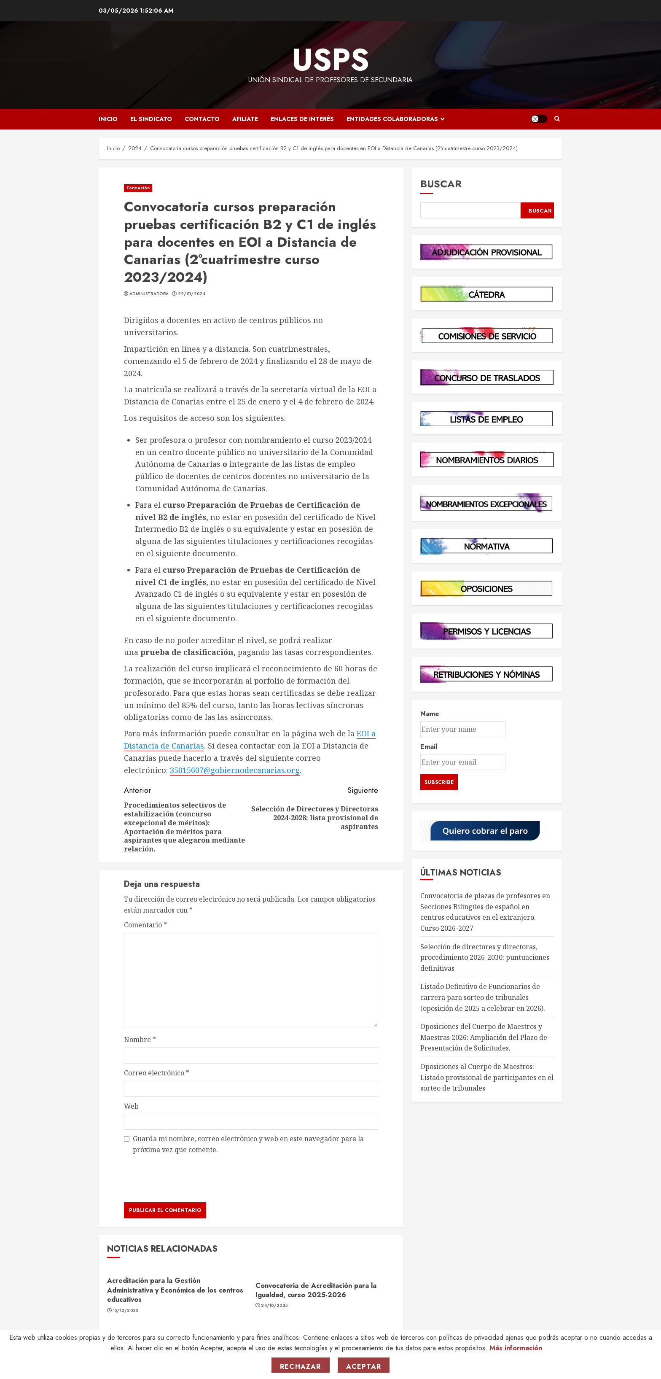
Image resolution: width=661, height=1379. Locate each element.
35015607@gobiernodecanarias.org (235, 770)
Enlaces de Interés (302, 119)
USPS (330, 59)
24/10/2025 (274, 1306)
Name (429, 714)
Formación (138, 188)
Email (428, 746)
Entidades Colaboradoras (392, 119)
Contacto (202, 119)
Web (131, 1106)
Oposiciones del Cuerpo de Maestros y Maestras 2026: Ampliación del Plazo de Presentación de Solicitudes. (483, 1037)
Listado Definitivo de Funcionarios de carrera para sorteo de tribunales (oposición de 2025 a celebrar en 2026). (482, 997)
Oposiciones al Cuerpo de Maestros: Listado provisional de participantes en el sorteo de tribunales (487, 1077)
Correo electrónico (156, 1072)
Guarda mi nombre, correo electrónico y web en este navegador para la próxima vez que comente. (248, 1144)
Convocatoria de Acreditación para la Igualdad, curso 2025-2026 (315, 1290)
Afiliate (245, 119)
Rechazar (300, 1366)
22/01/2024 (191, 294)
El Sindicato (151, 119)
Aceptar (363, 1366)
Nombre (140, 1039)
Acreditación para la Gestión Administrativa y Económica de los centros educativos (175, 1290)
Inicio (108, 119)
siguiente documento (195, 553)
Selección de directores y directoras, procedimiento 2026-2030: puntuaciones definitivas (484, 957)
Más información (515, 1348)
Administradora (149, 294)
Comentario (145, 924)
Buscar (441, 183)
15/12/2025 (125, 1311)
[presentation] (188, 1178)
